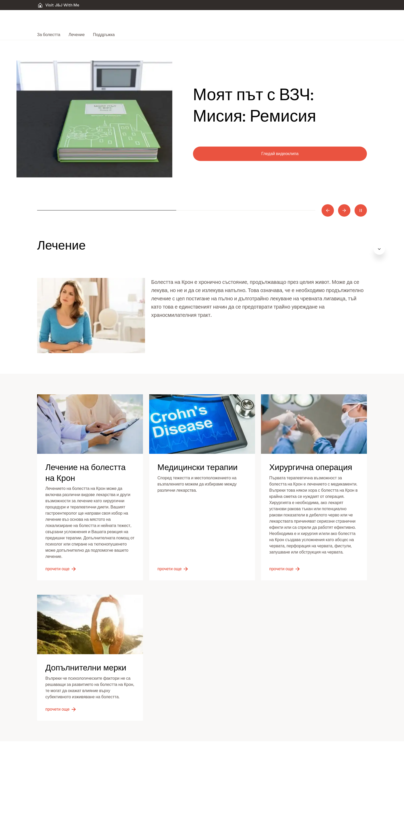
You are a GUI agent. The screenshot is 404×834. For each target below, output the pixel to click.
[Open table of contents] (392, 249)
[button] (91, 315)
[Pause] (361, 210)
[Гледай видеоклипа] (280, 154)
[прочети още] (61, 569)
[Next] (344, 210)
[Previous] (328, 210)
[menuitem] (50, 35)
